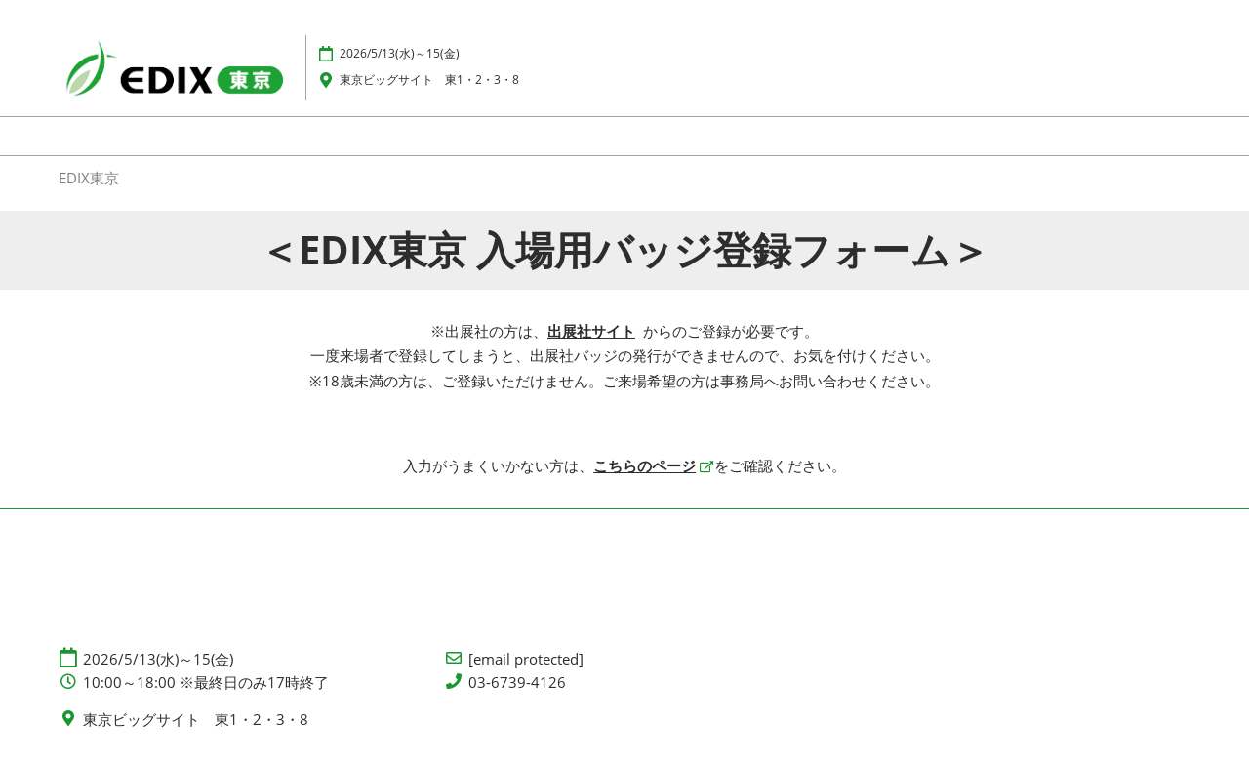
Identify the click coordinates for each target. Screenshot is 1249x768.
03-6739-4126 (517, 682)
